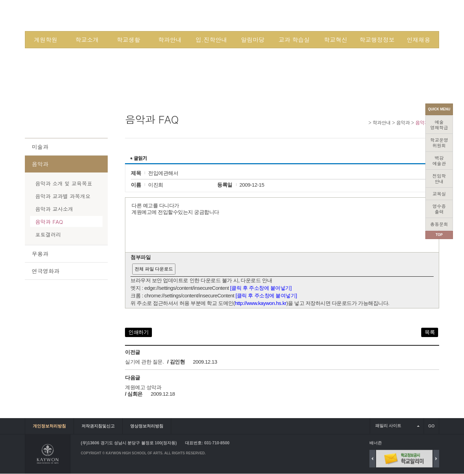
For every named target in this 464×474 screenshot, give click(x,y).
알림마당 (252, 40)
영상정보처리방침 (146, 426)
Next (436, 458)
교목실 (439, 193)
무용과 (40, 254)
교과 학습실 (294, 40)
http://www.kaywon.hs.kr (260, 303)
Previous (372, 458)
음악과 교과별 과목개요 (62, 196)
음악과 (403, 122)
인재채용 (418, 40)
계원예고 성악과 (143, 387)
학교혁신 (335, 40)
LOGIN (340, 15)
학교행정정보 (377, 40)
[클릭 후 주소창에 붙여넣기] (261, 288)
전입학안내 (439, 178)
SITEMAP (380, 15)
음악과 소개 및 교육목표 (63, 183)
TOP (439, 235)
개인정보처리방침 (49, 426)
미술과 (40, 147)
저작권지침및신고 (98, 426)
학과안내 (170, 40)
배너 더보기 (437, 442)
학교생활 (128, 40)
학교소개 (87, 40)
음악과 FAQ (49, 221)
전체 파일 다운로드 (154, 268)
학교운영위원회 (439, 143)
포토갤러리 (48, 234)
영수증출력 (439, 209)
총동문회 (439, 224)
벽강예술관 (439, 161)
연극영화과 (45, 271)
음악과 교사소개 (54, 209)
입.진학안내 (211, 40)
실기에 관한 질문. (144, 362)
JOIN (359, 15)
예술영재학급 (439, 125)
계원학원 (45, 40)
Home (364, 122)
